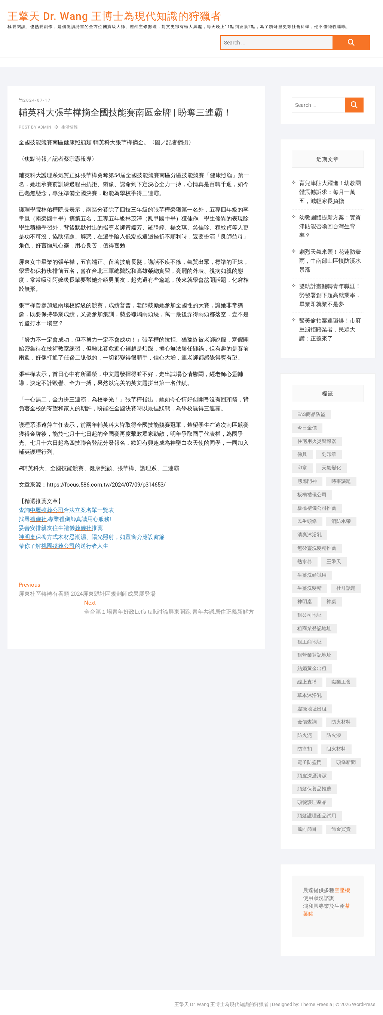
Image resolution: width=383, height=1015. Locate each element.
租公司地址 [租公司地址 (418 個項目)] (309, 615)
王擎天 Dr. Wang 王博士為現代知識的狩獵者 (114, 16)
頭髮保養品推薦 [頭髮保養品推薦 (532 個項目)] (314, 789)
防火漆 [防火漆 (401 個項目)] (334, 735)
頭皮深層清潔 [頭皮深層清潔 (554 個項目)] (312, 775)
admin (44, 127)
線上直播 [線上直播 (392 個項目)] (307, 682)
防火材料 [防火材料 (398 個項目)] (341, 722)
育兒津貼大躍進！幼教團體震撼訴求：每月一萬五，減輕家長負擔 (330, 192)
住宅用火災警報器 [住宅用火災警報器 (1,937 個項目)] (316, 441)
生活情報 (69, 127)
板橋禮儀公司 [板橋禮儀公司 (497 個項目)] (312, 494)
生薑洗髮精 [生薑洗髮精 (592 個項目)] (309, 588)
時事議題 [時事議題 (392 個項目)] (341, 481)
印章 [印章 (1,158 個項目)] (302, 468)
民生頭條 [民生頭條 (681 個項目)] (307, 521)
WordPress (364, 1004)
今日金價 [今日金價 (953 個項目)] (307, 428)
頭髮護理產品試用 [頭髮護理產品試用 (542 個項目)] (316, 815)
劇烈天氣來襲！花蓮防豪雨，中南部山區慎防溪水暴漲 (330, 261)
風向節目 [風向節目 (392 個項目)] (307, 829)
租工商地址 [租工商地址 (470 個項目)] (309, 642)
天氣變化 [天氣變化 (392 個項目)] (331, 468)
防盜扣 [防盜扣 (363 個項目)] (304, 749)
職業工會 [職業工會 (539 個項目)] (341, 682)
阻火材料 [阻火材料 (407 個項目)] (336, 749)
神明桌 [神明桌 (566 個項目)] (304, 601)
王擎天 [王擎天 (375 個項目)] (334, 561)
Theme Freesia (316, 1004)
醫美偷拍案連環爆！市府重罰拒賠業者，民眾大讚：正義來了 (330, 329)
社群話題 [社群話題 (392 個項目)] (346, 588)
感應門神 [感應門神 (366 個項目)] (307, 481)
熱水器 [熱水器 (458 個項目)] (304, 561)
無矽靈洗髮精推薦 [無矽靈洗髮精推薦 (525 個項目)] (316, 548)
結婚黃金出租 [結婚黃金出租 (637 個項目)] (312, 668)
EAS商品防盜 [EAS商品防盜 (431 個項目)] (311, 414)
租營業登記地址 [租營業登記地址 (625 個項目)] (314, 655)
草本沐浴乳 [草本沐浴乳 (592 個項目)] (309, 695)
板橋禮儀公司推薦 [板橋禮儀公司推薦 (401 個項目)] (316, 508)
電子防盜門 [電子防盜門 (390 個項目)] (309, 762)
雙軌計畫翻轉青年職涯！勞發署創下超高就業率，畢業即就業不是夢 (330, 295)
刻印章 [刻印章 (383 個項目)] (329, 454)
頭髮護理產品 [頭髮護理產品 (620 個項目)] (312, 802)
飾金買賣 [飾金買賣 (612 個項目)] (341, 829)
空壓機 (342, 891)
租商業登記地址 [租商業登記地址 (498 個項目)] (314, 628)
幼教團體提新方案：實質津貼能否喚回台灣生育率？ (330, 226)
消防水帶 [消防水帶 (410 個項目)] (341, 521)
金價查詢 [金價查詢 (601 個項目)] (307, 722)
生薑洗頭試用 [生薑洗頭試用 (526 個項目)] (312, 575)
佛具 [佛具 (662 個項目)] (302, 454)
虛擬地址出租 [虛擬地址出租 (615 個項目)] (312, 709)
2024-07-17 (35, 100)
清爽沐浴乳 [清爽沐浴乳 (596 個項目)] (309, 534)
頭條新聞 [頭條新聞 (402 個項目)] (346, 762)
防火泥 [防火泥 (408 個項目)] (304, 735)
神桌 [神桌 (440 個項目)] (331, 601)
